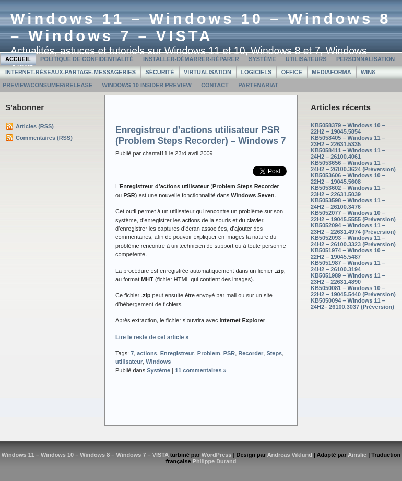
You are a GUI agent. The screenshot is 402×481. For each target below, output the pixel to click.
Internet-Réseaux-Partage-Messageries (70, 72)
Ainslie (357, 455)
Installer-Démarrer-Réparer (191, 59)
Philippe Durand (215, 461)
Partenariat (258, 85)
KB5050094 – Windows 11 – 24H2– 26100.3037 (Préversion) (352, 303)
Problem (208, 353)
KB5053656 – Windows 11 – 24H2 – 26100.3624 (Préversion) (353, 166)
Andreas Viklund (289, 455)
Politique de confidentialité (87, 59)
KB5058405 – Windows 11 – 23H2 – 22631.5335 (348, 141)
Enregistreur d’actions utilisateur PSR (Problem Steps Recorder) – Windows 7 (200, 135)
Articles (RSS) (35, 126)
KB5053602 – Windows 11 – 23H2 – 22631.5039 (348, 191)
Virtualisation (207, 72)
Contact (215, 85)
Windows (158, 361)
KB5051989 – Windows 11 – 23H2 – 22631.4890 (348, 278)
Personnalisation (365, 59)
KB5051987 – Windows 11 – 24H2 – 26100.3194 (348, 266)
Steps (274, 353)
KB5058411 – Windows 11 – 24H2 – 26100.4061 (348, 153)
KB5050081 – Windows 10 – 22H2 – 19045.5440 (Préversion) (353, 291)
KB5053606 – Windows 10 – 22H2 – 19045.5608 (348, 178)
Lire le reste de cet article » (151, 337)
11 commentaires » (201, 370)
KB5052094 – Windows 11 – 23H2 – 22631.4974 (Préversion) (353, 228)
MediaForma (331, 72)
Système (262, 59)
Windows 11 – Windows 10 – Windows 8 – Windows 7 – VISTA (200, 27)
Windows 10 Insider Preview (146, 85)
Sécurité (159, 72)
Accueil (18, 59)
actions (147, 353)
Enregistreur (177, 353)
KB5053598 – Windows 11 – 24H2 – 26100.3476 (348, 203)
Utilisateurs (306, 59)
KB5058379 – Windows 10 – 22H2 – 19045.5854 (348, 128)
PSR (229, 353)
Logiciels (256, 72)
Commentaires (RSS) (44, 138)
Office (291, 72)
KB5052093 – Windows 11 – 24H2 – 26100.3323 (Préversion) (353, 241)
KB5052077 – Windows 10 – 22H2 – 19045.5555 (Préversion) (353, 216)
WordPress (217, 455)
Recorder (250, 353)
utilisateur (129, 361)
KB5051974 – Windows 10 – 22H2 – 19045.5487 (348, 253)
